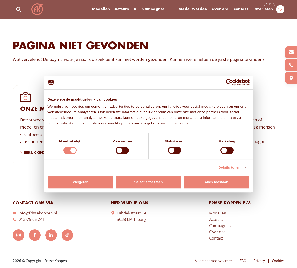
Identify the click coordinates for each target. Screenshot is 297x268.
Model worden (193, 9)
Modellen (101, 9)
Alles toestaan (216, 182)
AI (135, 9)
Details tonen (230, 167)
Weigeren (80, 182)
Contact (240, 9)
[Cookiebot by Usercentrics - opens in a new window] (229, 82)
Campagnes (153, 9)
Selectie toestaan (148, 182)
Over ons (220, 9)
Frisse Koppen (37, 9)
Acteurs (121, 9)
